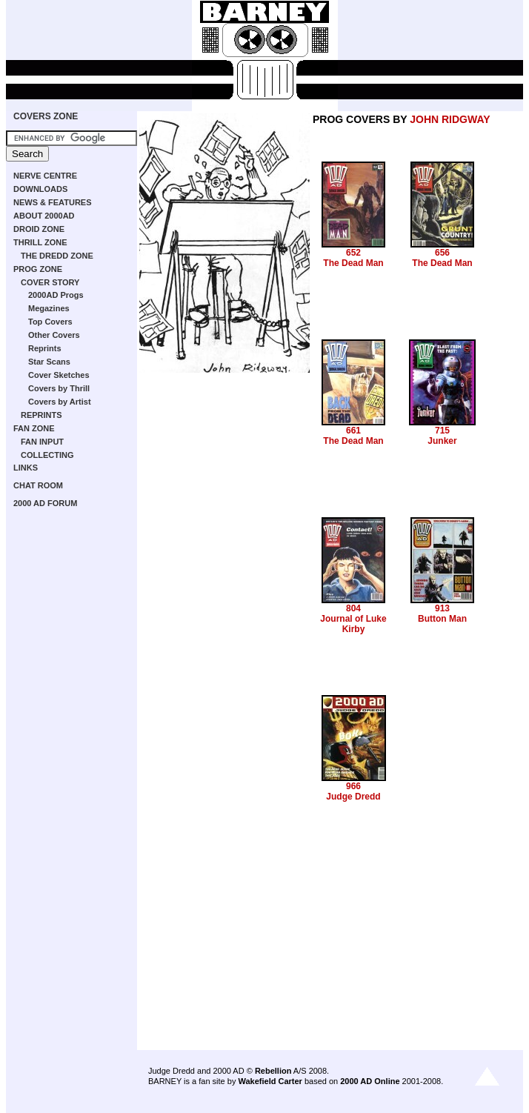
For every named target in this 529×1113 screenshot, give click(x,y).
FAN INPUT (42, 441)
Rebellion (273, 1070)
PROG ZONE (37, 269)
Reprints (44, 348)
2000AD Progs (56, 294)
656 (442, 252)
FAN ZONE (34, 428)
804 (353, 608)
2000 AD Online (369, 1081)
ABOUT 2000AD (44, 215)
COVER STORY (50, 282)
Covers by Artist (59, 401)
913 (442, 608)
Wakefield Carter (270, 1081)
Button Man (442, 619)
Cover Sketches (59, 375)
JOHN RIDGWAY (450, 119)
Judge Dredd (353, 796)
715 (442, 430)
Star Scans (49, 361)
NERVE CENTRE (45, 175)
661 (353, 430)
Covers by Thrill (59, 388)
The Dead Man (353, 263)
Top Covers (50, 321)
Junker (441, 441)
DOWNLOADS (40, 189)
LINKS (25, 467)
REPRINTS (41, 415)
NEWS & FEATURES (52, 202)
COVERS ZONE (45, 116)
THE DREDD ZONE (57, 255)
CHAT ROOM (38, 485)
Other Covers (54, 334)
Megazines (49, 308)
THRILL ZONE (40, 242)
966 (353, 786)
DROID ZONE (38, 229)
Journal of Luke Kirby (353, 624)
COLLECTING (47, 455)
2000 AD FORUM (45, 503)
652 (353, 252)
